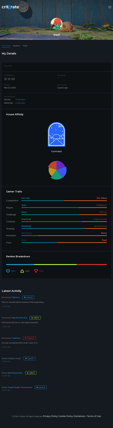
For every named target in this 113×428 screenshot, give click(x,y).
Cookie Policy (65, 416)
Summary (6, 46)
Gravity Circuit (14, 358)
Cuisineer (16, 338)
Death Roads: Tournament (20, 387)
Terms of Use (94, 416)
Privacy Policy (50, 416)
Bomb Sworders (15, 373)
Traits (25, 46)
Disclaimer (79, 416)
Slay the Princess (19, 318)
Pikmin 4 (16, 297)
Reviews (16, 46)
